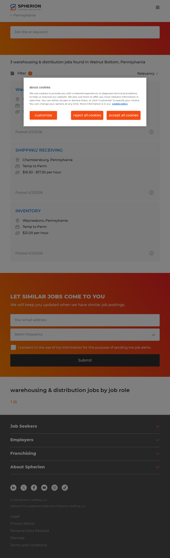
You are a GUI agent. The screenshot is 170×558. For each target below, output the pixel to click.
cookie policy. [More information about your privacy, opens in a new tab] (120, 103)
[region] (85, 102)
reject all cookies (87, 115)
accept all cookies (123, 115)
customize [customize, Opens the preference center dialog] (43, 115)
